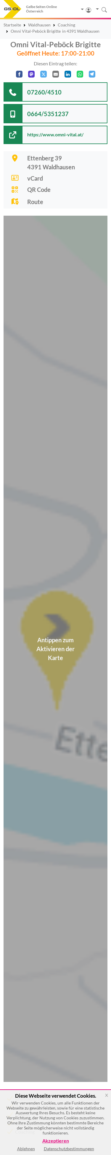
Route (35, 201)
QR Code (39, 189)
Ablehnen (26, 1148)
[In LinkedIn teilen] (68, 74)
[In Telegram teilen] (92, 74)
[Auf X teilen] (43, 74)
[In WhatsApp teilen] (80, 74)
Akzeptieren (55, 1140)
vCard (35, 178)
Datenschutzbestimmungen (69, 1148)
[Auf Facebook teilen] (19, 74)
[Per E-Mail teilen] (55, 74)
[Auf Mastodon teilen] (31, 74)
